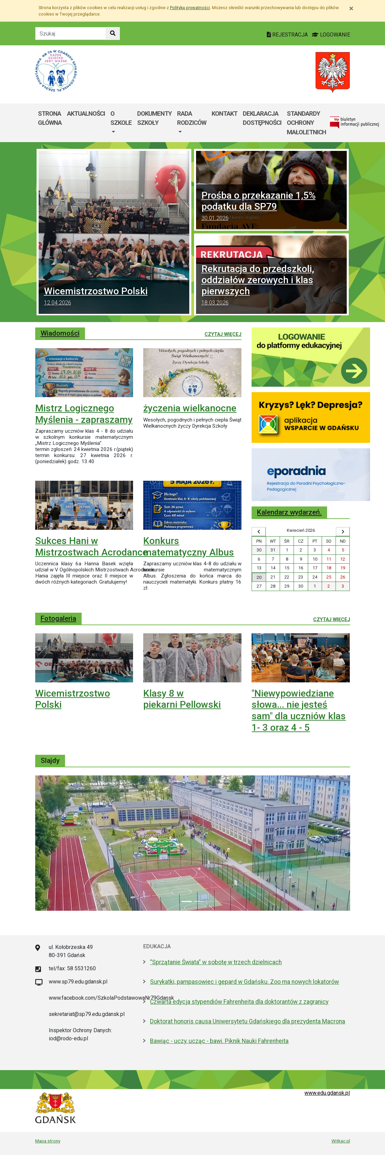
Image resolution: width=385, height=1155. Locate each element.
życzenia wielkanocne (189, 408)
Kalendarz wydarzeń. (289, 512)
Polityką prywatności (190, 7)
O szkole (121, 118)
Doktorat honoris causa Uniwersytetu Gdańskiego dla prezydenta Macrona (247, 1021)
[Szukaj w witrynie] (113, 33)
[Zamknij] (351, 8)
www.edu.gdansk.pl (327, 1093)
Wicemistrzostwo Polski (114, 297)
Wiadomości (60, 333)
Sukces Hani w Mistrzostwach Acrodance (91, 546)
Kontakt (224, 113)
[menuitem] (121, 123)
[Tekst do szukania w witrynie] (70, 33)
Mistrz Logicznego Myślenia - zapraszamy (84, 414)
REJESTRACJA (288, 34)
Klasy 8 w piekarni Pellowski (182, 699)
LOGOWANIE (331, 34)
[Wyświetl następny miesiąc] (343, 532)
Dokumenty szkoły (154, 118)
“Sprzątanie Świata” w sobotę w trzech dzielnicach (216, 962)
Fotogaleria (58, 618)
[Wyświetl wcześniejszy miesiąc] (258, 532)
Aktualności (86, 113)
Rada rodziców (191, 118)
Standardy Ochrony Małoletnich (306, 123)
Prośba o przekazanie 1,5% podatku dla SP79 (271, 207)
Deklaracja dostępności (262, 118)
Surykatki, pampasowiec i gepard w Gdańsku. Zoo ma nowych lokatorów (244, 981)
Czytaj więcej (223, 334)
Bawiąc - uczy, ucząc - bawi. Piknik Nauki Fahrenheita (219, 1041)
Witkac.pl (340, 1140)
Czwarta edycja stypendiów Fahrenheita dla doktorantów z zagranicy (239, 1001)
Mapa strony (47, 1140)
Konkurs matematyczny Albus (188, 546)
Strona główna (50, 118)
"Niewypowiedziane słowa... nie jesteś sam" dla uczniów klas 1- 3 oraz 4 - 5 (299, 710)
